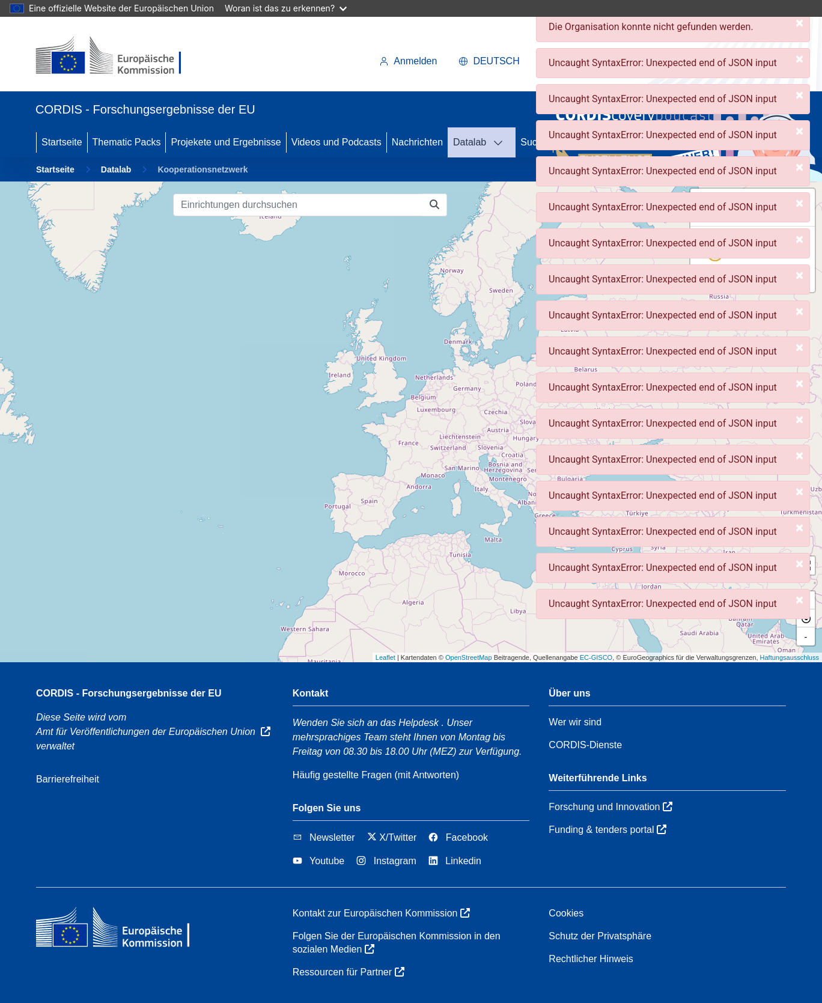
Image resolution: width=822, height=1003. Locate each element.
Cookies (566, 913)
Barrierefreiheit (67, 779)
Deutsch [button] (488, 61)
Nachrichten (417, 142)
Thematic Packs (127, 142)
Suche (533, 142)
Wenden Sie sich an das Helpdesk (366, 723)
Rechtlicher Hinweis (591, 959)
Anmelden (408, 61)
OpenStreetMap (468, 657)
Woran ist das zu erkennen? (286, 8)
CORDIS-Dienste (585, 745)
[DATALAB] (502, 142)
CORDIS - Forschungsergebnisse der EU (129, 693)
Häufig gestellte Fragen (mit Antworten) (376, 775)
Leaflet (385, 657)
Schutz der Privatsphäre (600, 936)
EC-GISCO (596, 657)
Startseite (61, 142)
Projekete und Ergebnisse (226, 142)
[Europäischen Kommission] (118, 56)
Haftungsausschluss (789, 657)
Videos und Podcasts (336, 142)
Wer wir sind (575, 722)
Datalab (469, 142)
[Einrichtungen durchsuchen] (298, 205)
